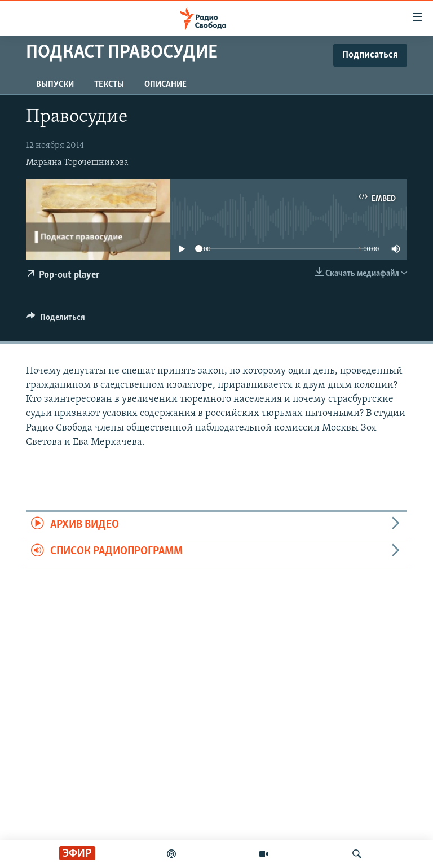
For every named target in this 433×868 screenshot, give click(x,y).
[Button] (55, 320)
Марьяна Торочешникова (77, 162)
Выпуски (55, 84)
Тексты (109, 84)
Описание (165, 84)
